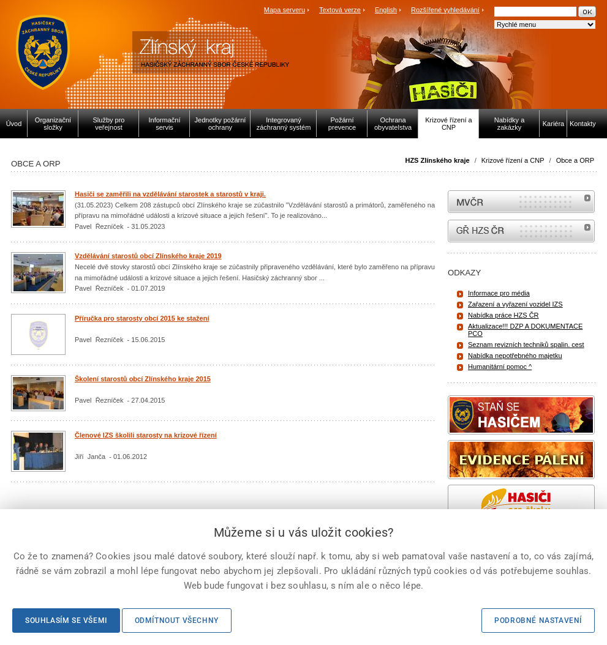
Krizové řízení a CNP (513, 160)
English (386, 9)
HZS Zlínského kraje (437, 160)
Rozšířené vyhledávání (445, 9)
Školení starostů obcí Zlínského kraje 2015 (143, 378)
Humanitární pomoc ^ (500, 366)
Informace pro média (499, 293)
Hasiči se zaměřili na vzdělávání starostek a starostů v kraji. (170, 194)
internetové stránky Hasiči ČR (521, 231)
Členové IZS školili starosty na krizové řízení (146, 435)
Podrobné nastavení (538, 620)
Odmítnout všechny (177, 620)
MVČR (521, 201)
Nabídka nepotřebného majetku (515, 355)
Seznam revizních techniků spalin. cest (526, 344)
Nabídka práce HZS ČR (503, 315)
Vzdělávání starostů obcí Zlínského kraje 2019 (148, 255)
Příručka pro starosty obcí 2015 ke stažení (142, 318)
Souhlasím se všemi (66, 620)
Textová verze (340, 9)
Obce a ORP (575, 160)
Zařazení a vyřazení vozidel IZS (515, 304)
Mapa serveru (284, 9)
